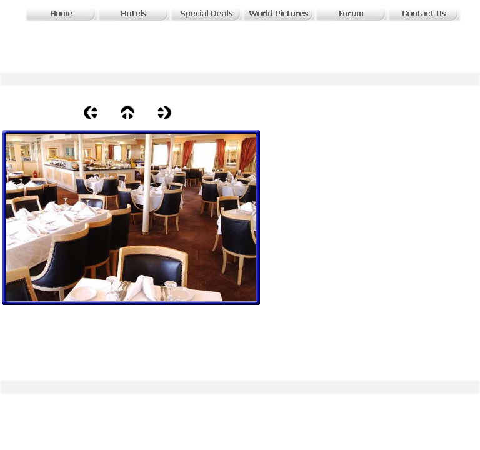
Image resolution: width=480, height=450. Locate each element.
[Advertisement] (182, 40)
